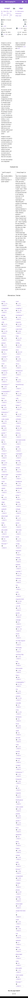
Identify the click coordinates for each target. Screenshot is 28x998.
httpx (17, 336)
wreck (17, 633)
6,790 (5, 421)
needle (18, 447)
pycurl (17, 516)
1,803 (19, 850)
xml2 (18, 48)
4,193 (5, 490)
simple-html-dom (21, 910)
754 (19, 705)
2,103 (19, 857)
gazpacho (18, 834)
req (17, 689)
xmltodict (18, 419)
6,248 (19, 511)
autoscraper (4, 474)
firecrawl (3, 543)
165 (26, 26)
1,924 (19, 830)
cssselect (18, 474)
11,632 (20, 712)
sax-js (17, 364)
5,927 (19, 504)
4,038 (19, 670)
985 (19, 587)
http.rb (17, 947)
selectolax (19, 530)
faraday (18, 502)
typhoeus (18, 578)
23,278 (5, 393)
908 (19, 677)
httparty (18, 557)
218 (19, 760)
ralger (21, 8)
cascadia (18, 703)
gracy (3, 440)
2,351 (19, 483)
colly (2, 322)
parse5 (18, 357)
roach (3, 481)
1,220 (19, 463)
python (2, 13)
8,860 (19, 331)
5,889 (19, 560)
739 (19, 733)
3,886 (19, 359)
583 (4, 518)
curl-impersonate (20, 440)
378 (19, 636)
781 (19, 719)
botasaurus (4, 412)
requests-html (20, 599)
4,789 (19, 373)
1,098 (5, 456)
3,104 (19, 949)
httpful (18, 848)
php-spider (4, 530)
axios (17, 350)
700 (19, 802)
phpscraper (4, 516)
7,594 (5, 338)
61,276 (5, 303)
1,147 (19, 518)
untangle (18, 620)
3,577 (19, 795)
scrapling (4, 370)
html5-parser (19, 800)
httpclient (18, 550)
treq (17, 661)
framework (8, 13)
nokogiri (18, 509)
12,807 (5, 463)
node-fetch (19, 329)
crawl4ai (3, 357)
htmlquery (18, 717)
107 (19, 788)
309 (19, 477)
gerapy (3, 315)
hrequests (19, 779)
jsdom (17, 391)
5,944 (19, 442)
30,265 (20, 428)
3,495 (5, 317)
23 (18, 885)
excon (17, 537)
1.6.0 (4, 34)
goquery (18, 696)
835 (4, 449)
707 (19, 553)
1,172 (19, 539)
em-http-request (20, 640)
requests (18, 322)
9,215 (5, 435)
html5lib (18, 460)
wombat (3, 467)
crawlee (3, 377)
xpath (17, 730)
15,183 (20, 338)
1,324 (19, 525)
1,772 (19, 650)
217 (4, 511)
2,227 (19, 747)
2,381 (19, 567)
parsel (17, 523)
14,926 (20, 698)
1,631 (19, 449)
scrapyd (7, 8)
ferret (3, 398)
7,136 (5, 477)
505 (19, 753)
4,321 (5, 414)
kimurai (3, 454)
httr (17, 585)
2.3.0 (19, 28)
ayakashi (3, 509)
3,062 (5, 428)
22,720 (5, 380)
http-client (11, 14)
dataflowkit (4, 350)
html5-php (19, 647)
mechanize (4, 384)
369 (4, 539)
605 (19, 663)
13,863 (20, 601)
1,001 (19, 781)
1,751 (19, 608)
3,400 (5, 310)
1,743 (5, 497)
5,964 (5, 400)
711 (4, 352)
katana (3, 329)
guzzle (18, 613)
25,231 (5, 324)
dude (2, 523)
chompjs (18, 758)
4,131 (19, 580)
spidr (2, 447)
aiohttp (18, 343)
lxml (17, 377)
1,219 (19, 643)
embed (18, 855)
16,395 (20, 345)
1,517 (5, 366)
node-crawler (5, 419)
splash (3, 488)
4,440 (5, 387)
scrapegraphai (5, 391)
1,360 (5, 470)
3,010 (19, 380)
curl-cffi (18, 606)
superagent (19, 454)
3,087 (4, 26)
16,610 (20, 456)
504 (19, 497)
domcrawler (19, 668)
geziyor (3, 343)
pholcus (3, 336)
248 (4, 442)
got (17, 412)
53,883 (20, 324)
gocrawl (3, 405)
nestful (18, 751)
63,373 (5, 359)
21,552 (20, 393)
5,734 (19, 421)
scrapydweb (4, 308)
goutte (3, 433)
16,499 (5, 331)
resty (17, 710)
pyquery (18, 564)
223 (19, 594)
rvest (24, 46)
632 (19, 622)
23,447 (20, 615)
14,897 (20, 414)
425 (4, 525)
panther (3, 426)
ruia (2, 495)
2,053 (5, 407)
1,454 (5, 483)
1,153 (19, 366)
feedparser (19, 481)
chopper (18, 883)
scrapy (3, 301)
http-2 (17, 675)
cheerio (18, 426)
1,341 (5, 532)
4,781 (19, 691)
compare (4, 305)
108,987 (20, 352)
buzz (17, 827)
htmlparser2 (19, 370)
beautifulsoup (20, 384)
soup (17, 744)
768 (19, 837)
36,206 (5, 373)
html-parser (4, 14)
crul (17, 786)
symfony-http (19, 654)
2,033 (19, 657)
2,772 (5, 345)
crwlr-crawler (5, 537)
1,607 (19, 532)
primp (17, 495)
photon (3, 460)
